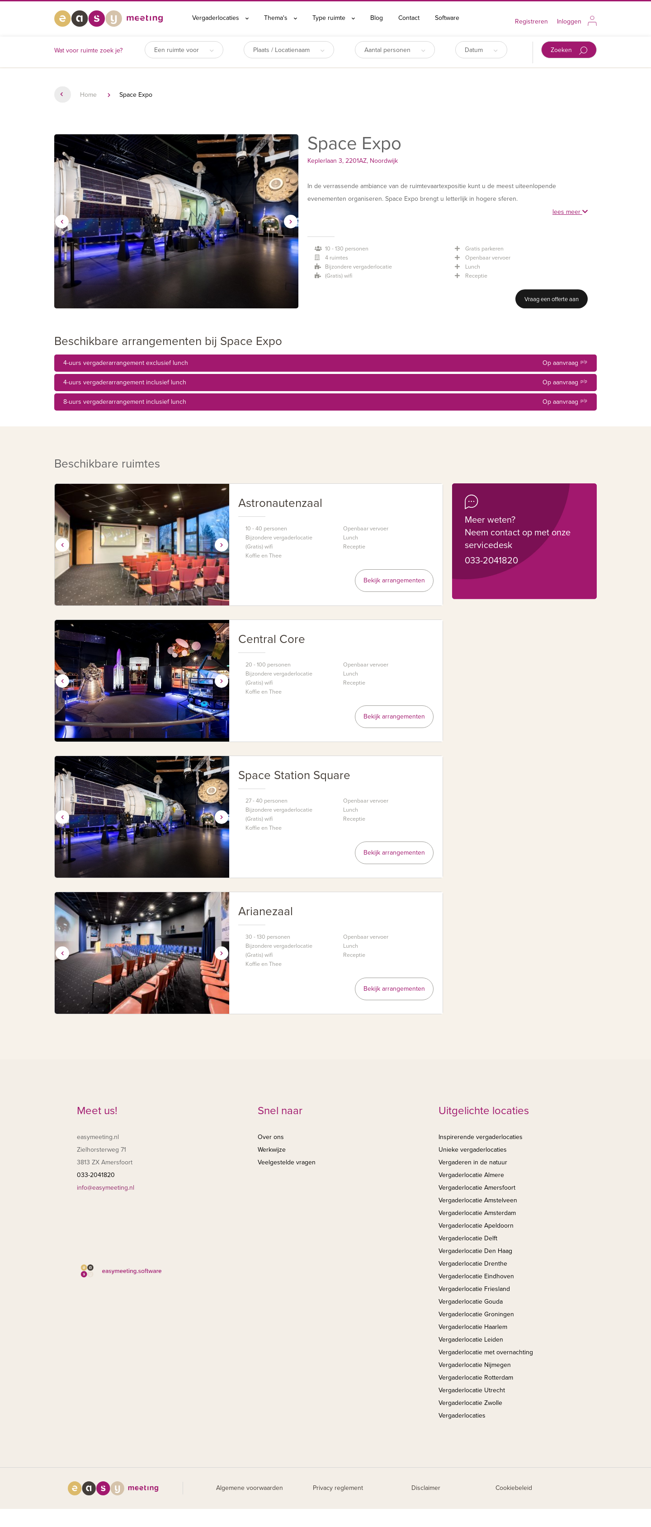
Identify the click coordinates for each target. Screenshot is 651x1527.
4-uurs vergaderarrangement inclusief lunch (325, 382)
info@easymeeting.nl (105, 1187)
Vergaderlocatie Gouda (471, 1301)
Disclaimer (425, 1488)
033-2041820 (491, 560)
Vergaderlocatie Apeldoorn (476, 1225)
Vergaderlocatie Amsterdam (477, 1213)
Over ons (271, 1137)
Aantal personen (394, 50)
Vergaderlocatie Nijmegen (475, 1365)
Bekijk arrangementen (394, 580)
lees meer (570, 212)
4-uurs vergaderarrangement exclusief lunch (325, 363)
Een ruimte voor (184, 50)
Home (88, 95)
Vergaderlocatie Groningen (476, 1314)
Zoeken (569, 50)
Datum (481, 50)
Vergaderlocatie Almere (471, 1175)
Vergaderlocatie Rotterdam (476, 1377)
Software (447, 18)
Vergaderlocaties (220, 18)
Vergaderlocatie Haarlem (473, 1327)
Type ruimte (333, 18)
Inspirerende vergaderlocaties (481, 1137)
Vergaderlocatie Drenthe (473, 1263)
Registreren (531, 21)
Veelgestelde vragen (287, 1162)
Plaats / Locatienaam (289, 50)
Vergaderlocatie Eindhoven (476, 1276)
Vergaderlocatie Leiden (471, 1339)
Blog (376, 18)
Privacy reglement (338, 1488)
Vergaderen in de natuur (473, 1162)
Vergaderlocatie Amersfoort (477, 1187)
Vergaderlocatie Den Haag (475, 1251)
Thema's (280, 18)
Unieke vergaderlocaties (473, 1150)
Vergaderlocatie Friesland (474, 1289)
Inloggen (569, 21)
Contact (409, 18)
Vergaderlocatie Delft (468, 1238)
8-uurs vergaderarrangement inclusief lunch (325, 402)
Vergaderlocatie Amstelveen (478, 1200)
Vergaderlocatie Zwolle (470, 1403)
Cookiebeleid (513, 1488)
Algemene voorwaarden (249, 1488)
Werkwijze (272, 1150)
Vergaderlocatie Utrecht (472, 1390)
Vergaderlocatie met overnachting (486, 1352)
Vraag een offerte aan (551, 299)
